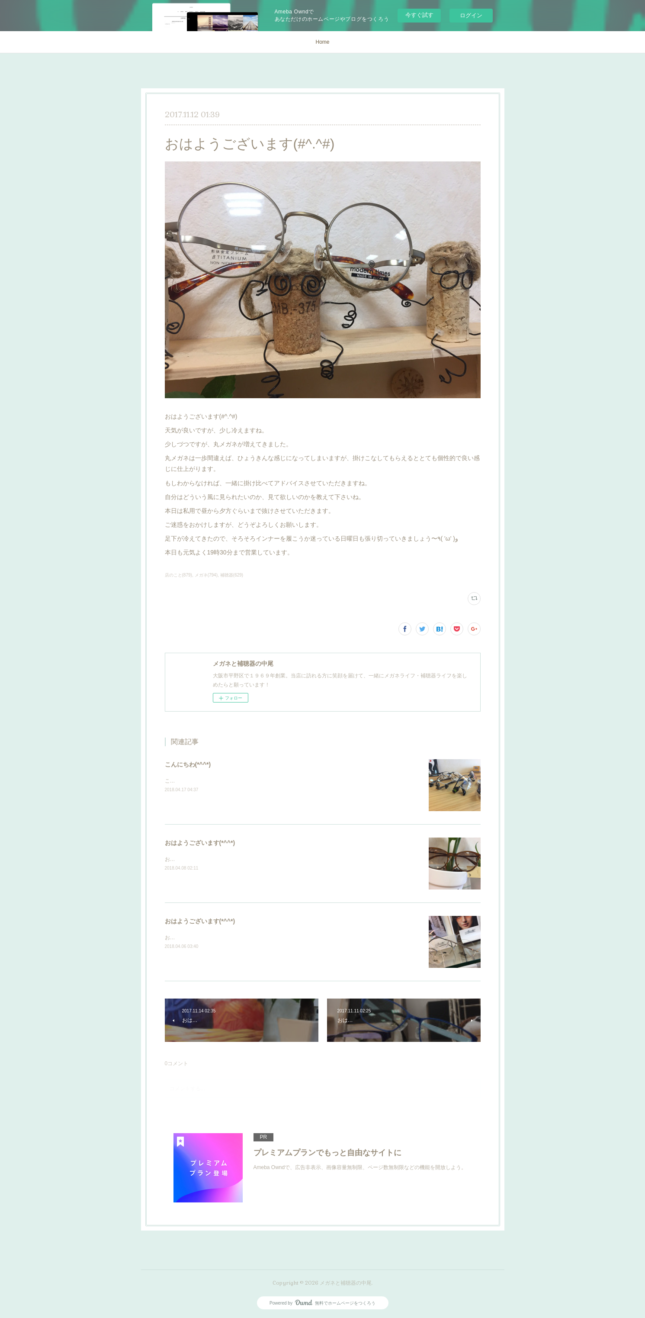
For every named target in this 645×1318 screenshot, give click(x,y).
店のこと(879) (178, 575)
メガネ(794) (206, 575)
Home (322, 42)
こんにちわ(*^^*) (188, 764)
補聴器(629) (231, 575)
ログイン (471, 15)
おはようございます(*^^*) (200, 842)
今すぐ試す (419, 15)
